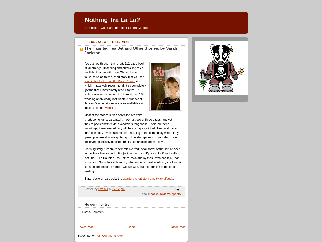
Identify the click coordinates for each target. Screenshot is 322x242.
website (110, 108)
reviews (165, 194)
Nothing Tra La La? (112, 19)
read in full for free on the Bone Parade (110, 81)
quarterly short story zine (148, 178)
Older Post (178, 227)
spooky (176, 194)
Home (132, 227)
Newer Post (85, 227)
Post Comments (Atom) (111, 235)
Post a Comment (93, 212)
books (155, 194)
